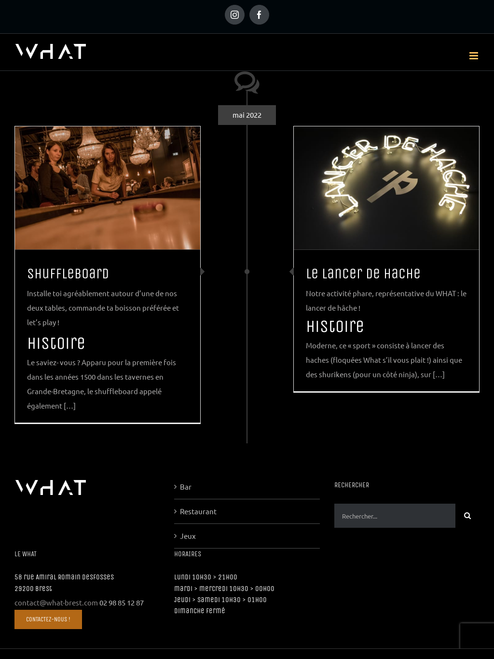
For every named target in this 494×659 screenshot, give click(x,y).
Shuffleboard (68, 273)
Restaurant (198, 511)
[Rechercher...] (394, 516)
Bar (186, 486)
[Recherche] (467, 516)
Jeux (188, 535)
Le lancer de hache (363, 273)
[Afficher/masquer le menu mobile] (474, 56)
